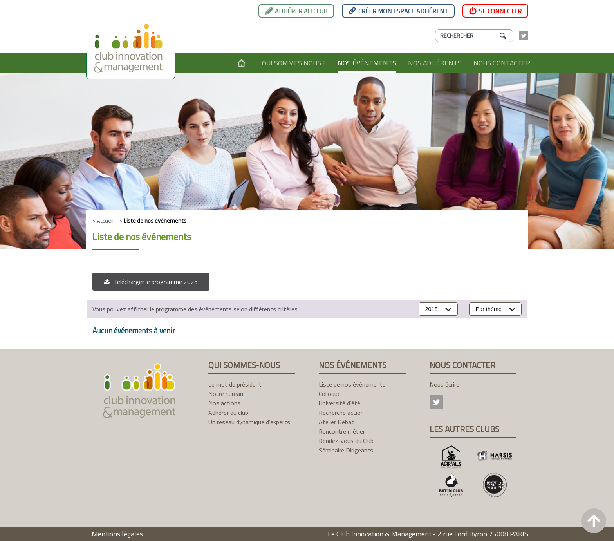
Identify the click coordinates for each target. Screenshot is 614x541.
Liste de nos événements (352, 384)
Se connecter (500, 11)
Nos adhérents (435, 63)
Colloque (330, 393)
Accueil (241, 63)
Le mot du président (235, 384)
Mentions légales (117, 533)
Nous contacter (501, 63)
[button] (150, 282)
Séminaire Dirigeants (346, 450)
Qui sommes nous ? (294, 63)
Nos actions (224, 403)
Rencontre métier (342, 431)
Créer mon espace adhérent (403, 11)
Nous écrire (444, 384)
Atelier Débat (336, 422)
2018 (431, 309)
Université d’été (339, 403)
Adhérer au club (301, 11)
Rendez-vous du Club (346, 440)
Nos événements (367, 63)
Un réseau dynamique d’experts (249, 422)
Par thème (489, 309)
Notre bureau (225, 393)
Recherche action (341, 412)
